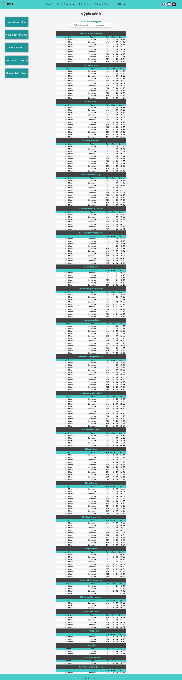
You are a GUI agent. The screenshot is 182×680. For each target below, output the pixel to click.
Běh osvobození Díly (91, 174)
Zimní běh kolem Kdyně (91, 580)
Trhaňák (91, 645)
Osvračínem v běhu (91, 657)
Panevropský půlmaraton (91, 288)
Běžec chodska (64, 4)
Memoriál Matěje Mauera (91, 356)
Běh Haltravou (91, 267)
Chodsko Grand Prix (91, 517)
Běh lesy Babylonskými (91, 393)
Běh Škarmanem (91, 140)
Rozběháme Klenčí (91, 429)
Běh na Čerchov (91, 65)
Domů (49, 4)
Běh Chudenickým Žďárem (91, 667)
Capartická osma (91, 611)
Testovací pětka (91, 631)
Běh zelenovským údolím (91, 208)
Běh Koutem (91, 101)
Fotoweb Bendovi (103, 4)
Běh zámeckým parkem (91, 597)
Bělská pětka (91, 449)
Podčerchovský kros (91, 320)
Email (91, 676)
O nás (120, 4)
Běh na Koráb (91, 483)
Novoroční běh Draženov (91, 33)
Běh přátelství (91, 548)
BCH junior (84, 4)
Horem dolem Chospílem (91, 233)
